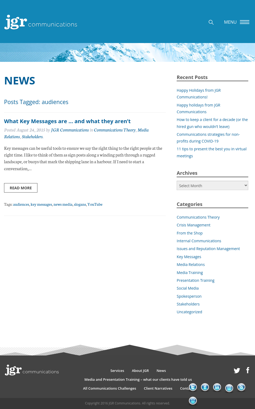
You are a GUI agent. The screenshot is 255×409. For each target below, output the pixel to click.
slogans (80, 204)
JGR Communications (70, 129)
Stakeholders (32, 136)
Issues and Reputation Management (208, 248)
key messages (41, 204)
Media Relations (191, 264)
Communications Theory (114, 129)
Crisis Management (193, 224)
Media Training (190, 272)
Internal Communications (199, 240)
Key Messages (189, 256)
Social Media (188, 288)
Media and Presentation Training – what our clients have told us (138, 379)
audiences (21, 204)
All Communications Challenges (109, 388)
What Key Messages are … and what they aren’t (67, 121)
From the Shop (189, 233)
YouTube (95, 204)
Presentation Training (195, 280)
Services (117, 370)
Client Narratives (158, 388)
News (161, 370)
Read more (21, 187)
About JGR (140, 370)
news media (63, 204)
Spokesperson (189, 296)
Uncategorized (189, 311)
